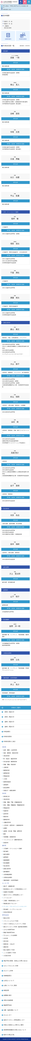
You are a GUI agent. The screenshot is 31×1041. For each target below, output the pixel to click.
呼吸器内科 (6, 776)
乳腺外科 (5, 811)
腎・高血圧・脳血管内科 (10, 758)
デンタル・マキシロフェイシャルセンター (15, 906)
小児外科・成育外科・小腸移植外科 (13, 825)
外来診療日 (7, 731)
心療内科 (5, 767)
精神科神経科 (7, 782)
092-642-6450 (7, 28)
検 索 (21, 3)
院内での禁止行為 (9, 1034)
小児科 (5, 779)
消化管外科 (6, 799)
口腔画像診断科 (7, 874)
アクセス (24, 3)
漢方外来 (5, 941)
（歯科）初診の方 (9, 721)
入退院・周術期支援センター (11, 900)
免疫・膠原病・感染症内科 (10, 753)
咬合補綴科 (6, 863)
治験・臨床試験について (11, 1010)
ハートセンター (7, 897)
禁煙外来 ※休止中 (9, 944)
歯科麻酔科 (6, 871)
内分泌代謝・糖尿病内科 (10, 761)
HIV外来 (5, 938)
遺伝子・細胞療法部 (9, 886)
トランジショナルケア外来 (10, 921)
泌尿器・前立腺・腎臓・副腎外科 (12, 831)
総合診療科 (6, 787)
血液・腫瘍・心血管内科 (10, 750)
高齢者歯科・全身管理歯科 (10, 880)
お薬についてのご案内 (10, 985)
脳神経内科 (6, 770)
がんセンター (8, 1015)
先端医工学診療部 (8, 892)
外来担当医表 (23, 39)
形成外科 (5, 842)
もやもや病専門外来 (9, 929)
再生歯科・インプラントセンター (12, 909)
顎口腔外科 (6, 866)
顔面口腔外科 (7, 868)
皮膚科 (5, 828)
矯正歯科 (5, 851)
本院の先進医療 (8, 1000)
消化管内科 (6, 755)
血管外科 (5, 813)
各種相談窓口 (8, 975)
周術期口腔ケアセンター (10, 903)
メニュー (29, 3)
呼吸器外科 (6, 808)
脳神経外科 (6, 819)
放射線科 (5, 784)
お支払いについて (9, 980)
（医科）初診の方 (9, 712)
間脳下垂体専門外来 (9, 932)
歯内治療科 (6, 854)
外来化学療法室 (7, 912)
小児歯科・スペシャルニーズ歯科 (12, 848)
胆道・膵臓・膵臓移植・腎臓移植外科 (13, 805)
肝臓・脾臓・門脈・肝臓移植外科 (12, 802)
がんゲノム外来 (8, 970)
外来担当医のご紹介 (10, 741)
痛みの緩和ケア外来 (9, 950)
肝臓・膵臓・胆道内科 (9, 764)
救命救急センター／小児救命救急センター (15, 889)
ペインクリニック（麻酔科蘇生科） (13, 839)
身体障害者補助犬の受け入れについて (15, 1030)
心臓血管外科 (7, 822)
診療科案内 (8, 39)
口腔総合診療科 (7, 877)
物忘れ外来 (6, 918)
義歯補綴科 (6, 860)
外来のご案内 (15, 707)
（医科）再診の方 (9, 717)
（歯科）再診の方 (9, 726)
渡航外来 (5, 947)
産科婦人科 (6, 796)
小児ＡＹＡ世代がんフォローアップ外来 (14, 923)
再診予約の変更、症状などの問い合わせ (15, 961)
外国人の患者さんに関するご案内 (13, 1025)
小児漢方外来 (7, 955)
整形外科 (5, 816)
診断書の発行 (8, 995)
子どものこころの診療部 (10, 935)
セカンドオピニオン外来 (11, 965)
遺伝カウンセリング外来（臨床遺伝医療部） (15, 926)
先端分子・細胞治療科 (9, 790)
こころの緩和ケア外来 (9, 952)
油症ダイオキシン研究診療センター (13, 895)
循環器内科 (6, 773)
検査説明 (6, 990)
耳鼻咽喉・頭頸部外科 (9, 837)
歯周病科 (5, 857)
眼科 (4, 834)
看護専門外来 (8, 1005)
